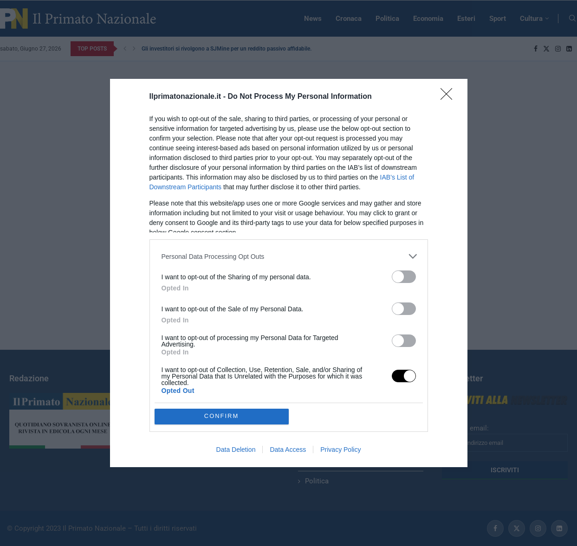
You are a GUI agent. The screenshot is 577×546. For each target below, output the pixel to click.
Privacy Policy (340, 449)
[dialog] (288, 273)
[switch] (404, 276)
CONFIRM (221, 416)
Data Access (288, 449)
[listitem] (289, 256)
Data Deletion (236, 449)
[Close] (449, 97)
